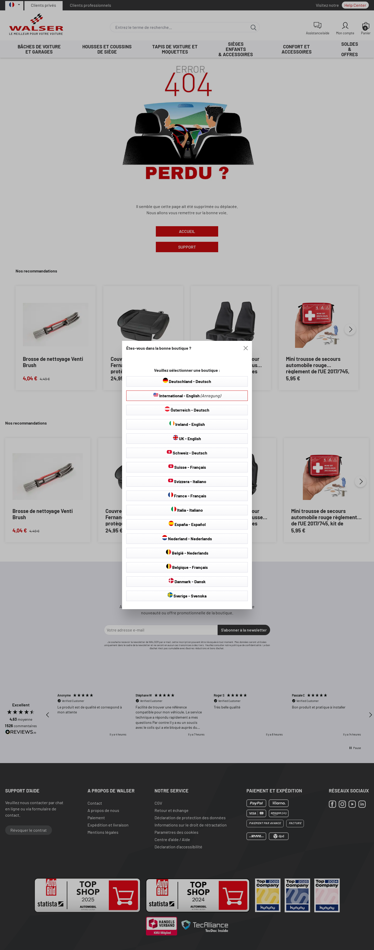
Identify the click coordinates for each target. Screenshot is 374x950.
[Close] (246, 348)
